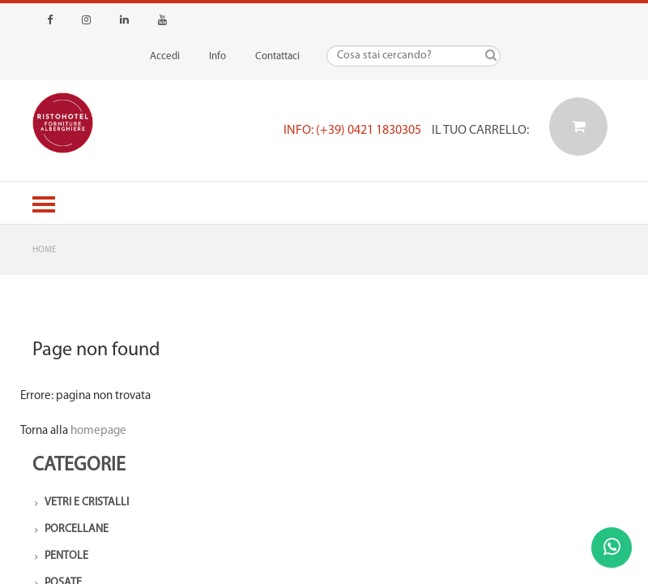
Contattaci (277, 56)
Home (44, 250)
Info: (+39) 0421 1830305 (352, 130)
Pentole (66, 556)
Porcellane (77, 529)
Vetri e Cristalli (87, 502)
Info (217, 56)
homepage (98, 431)
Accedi (165, 56)
